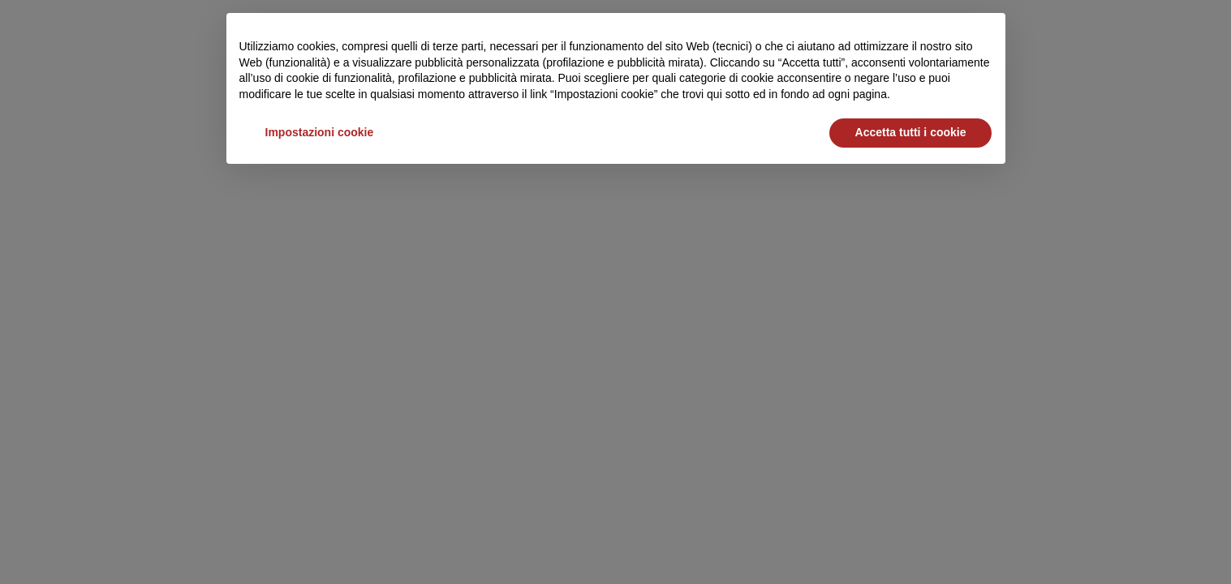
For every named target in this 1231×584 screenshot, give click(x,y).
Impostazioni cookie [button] (319, 132)
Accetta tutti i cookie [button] (910, 132)
